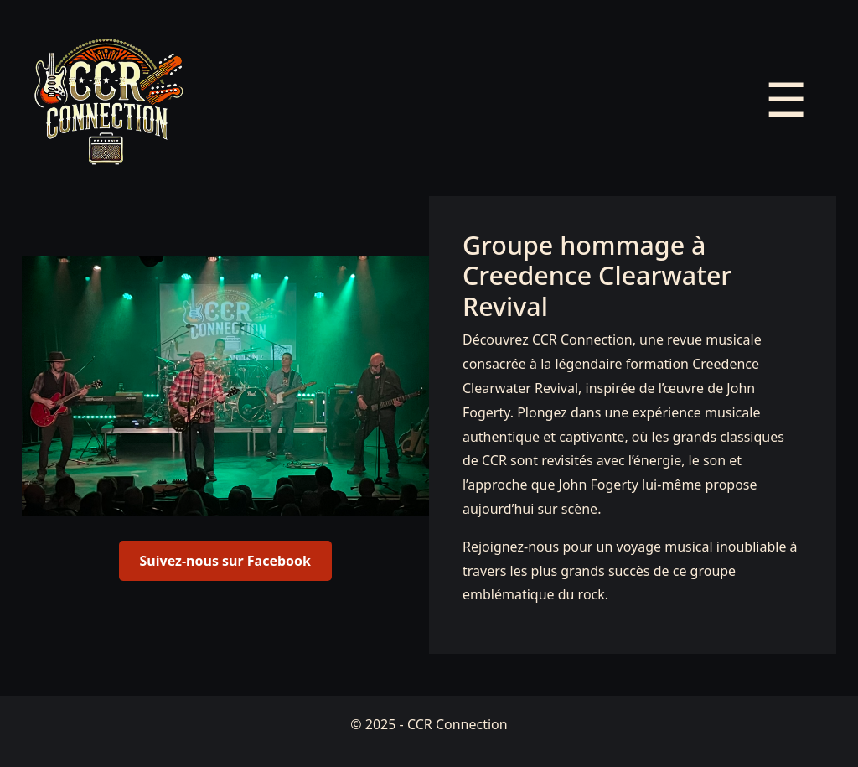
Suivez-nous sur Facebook (225, 561)
